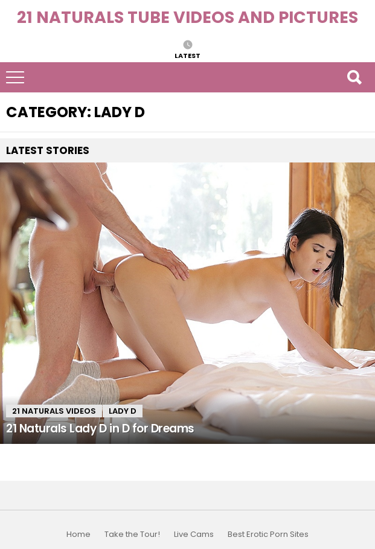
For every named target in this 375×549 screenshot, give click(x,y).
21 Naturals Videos (54, 411)
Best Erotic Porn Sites (268, 534)
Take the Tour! (132, 534)
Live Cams (194, 534)
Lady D (122, 411)
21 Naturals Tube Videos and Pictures (187, 17)
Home (78, 534)
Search (354, 77)
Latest (187, 55)
